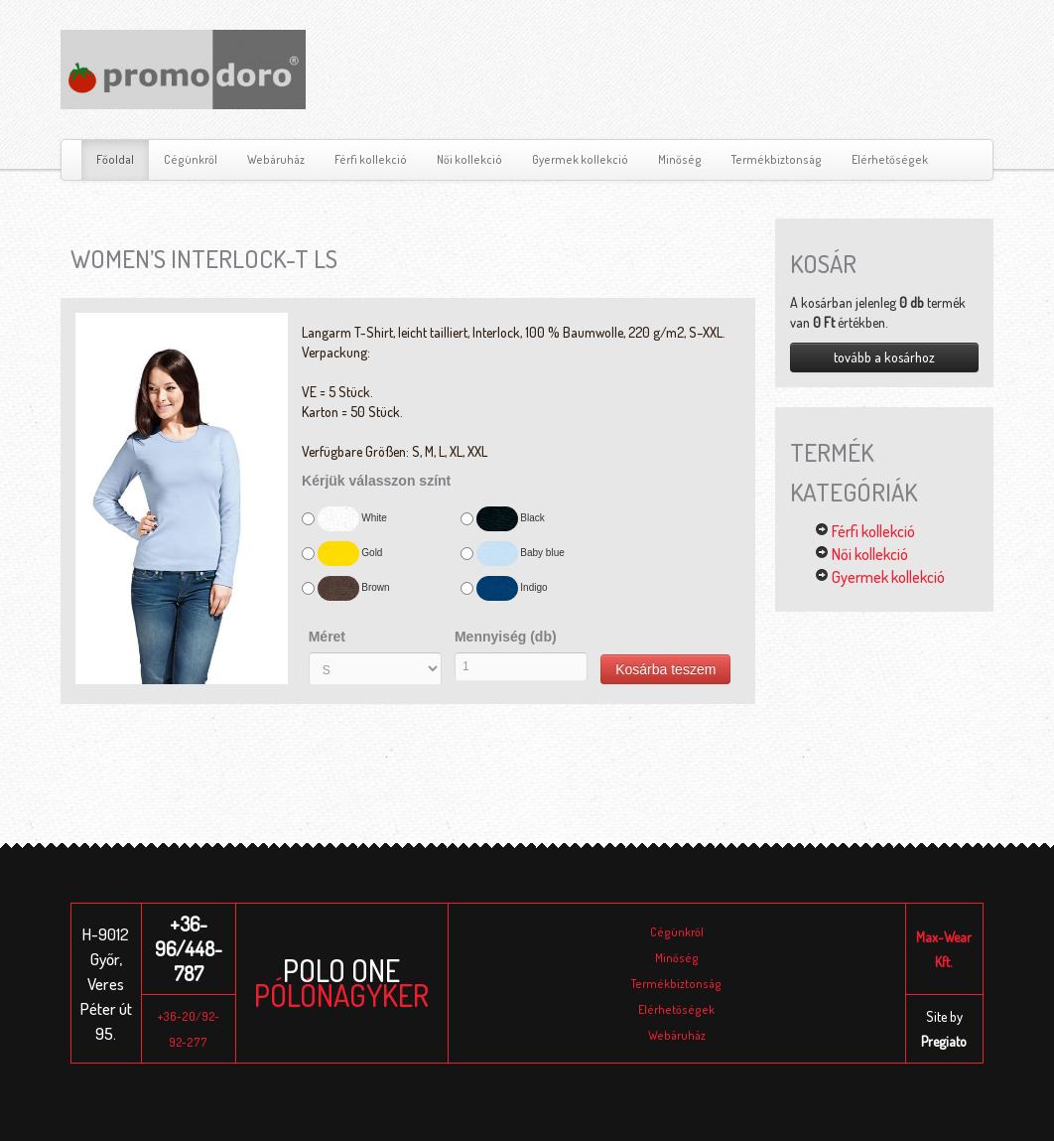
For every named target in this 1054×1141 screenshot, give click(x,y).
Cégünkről (190, 159)
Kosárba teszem (665, 669)
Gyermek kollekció (580, 159)
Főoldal (115, 159)
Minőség (680, 159)
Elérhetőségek (890, 159)
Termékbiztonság (776, 159)
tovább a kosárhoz (884, 357)
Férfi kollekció (370, 159)
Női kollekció (469, 159)
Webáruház (276, 159)
